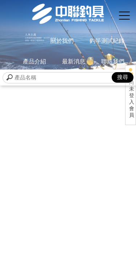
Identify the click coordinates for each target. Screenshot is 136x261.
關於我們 (62, 40)
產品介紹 (34, 61)
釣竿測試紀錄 (107, 40)
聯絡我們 (112, 61)
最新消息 (73, 61)
